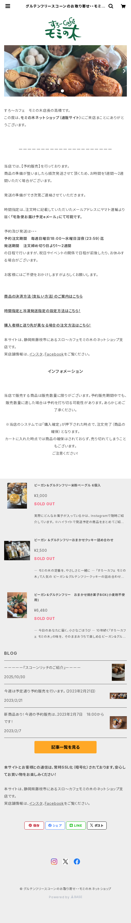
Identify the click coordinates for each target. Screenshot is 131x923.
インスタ (36, 354)
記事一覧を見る (65, 747)
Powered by (65, 897)
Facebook (54, 354)
